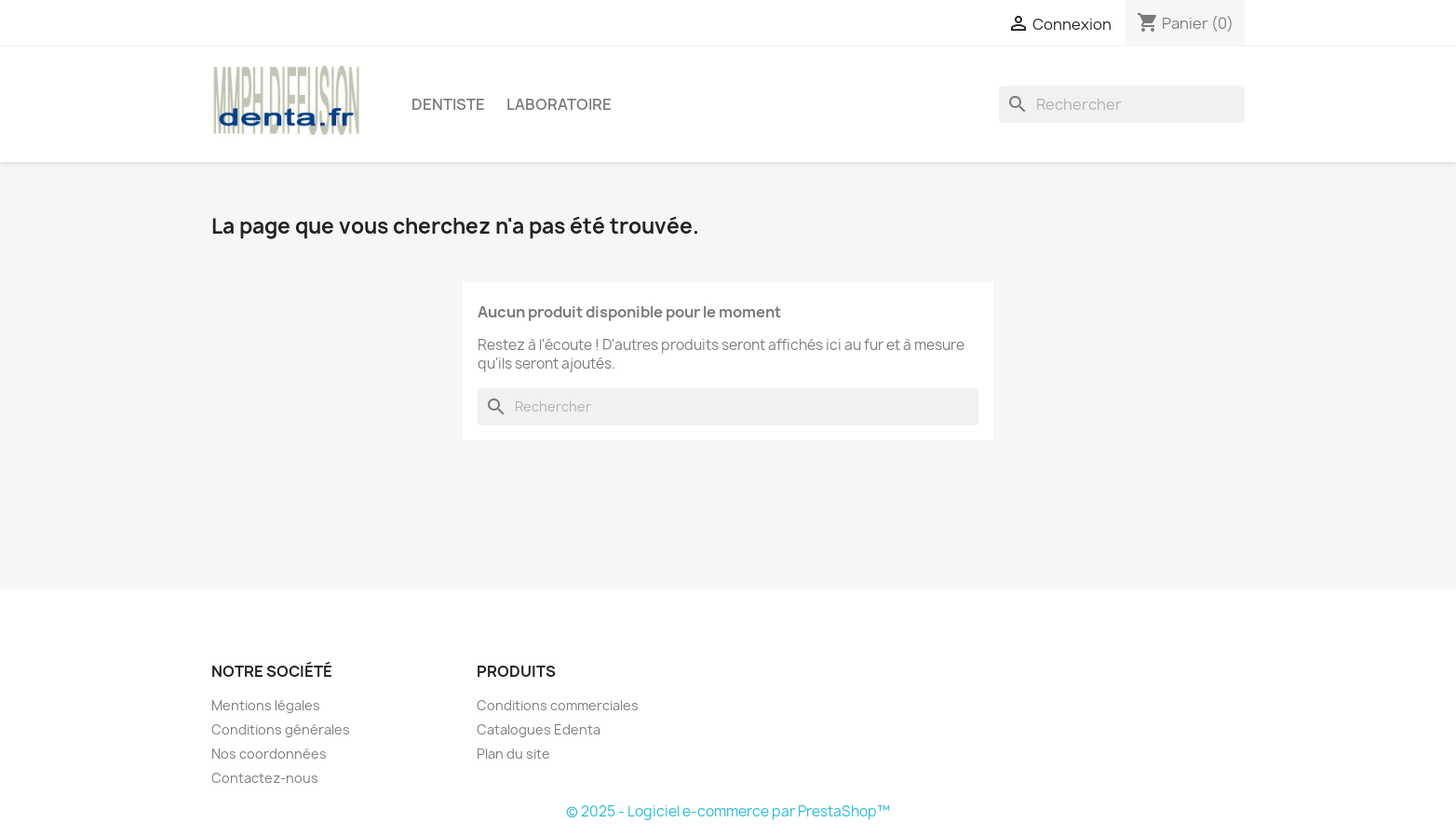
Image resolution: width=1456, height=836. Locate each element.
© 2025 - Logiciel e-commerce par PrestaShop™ (728, 811)
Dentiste (448, 104)
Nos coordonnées (269, 753)
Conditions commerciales (558, 705)
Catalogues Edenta (538, 729)
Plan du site (513, 753)
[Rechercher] (1122, 104)
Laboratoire (559, 104)
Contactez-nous (264, 778)
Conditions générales (280, 729)
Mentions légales (265, 705)
